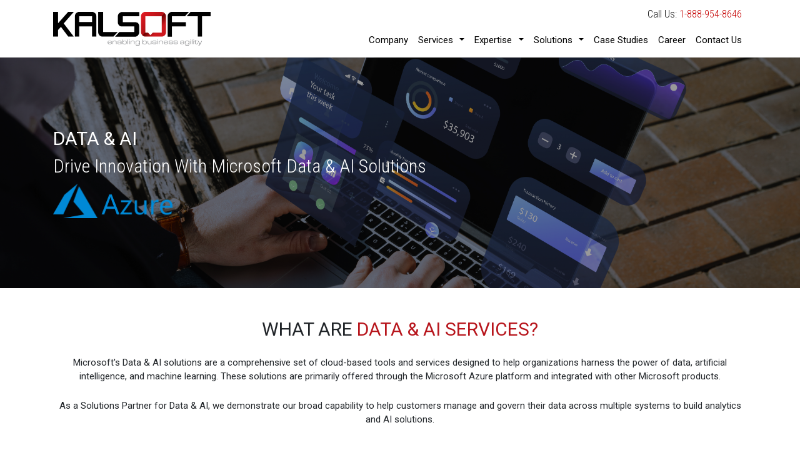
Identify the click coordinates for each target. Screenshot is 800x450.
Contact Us (719, 40)
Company (388, 40)
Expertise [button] (493, 40)
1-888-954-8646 (710, 14)
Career (672, 40)
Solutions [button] (553, 40)
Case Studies (621, 40)
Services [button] (435, 40)
